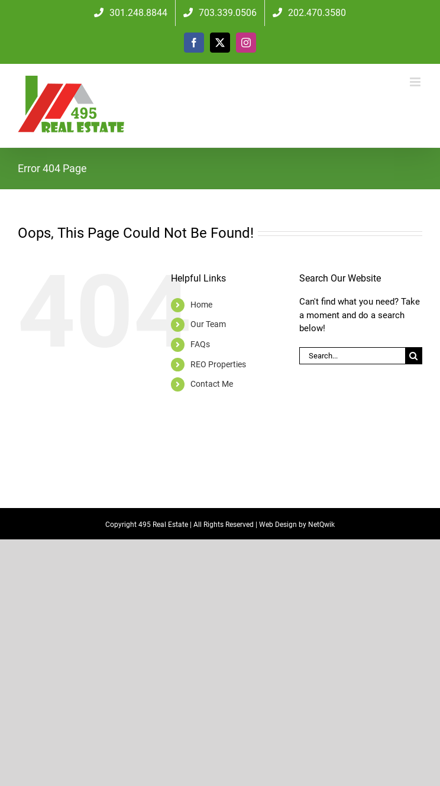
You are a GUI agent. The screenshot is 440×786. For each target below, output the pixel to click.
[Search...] (352, 355)
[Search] (413, 355)
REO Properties (218, 364)
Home (201, 304)
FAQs (200, 344)
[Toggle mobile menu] (416, 82)
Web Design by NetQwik (297, 524)
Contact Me (211, 384)
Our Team (208, 324)
